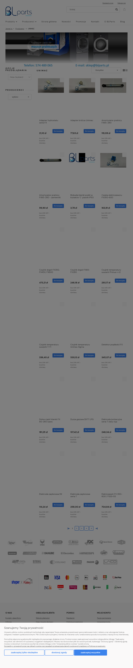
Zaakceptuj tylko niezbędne (24, 652)
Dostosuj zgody (59, 652)
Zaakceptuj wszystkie (90, 652)
